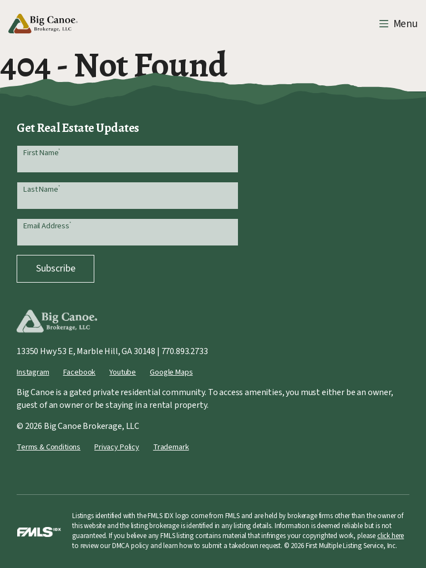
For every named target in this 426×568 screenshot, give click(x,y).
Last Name (41, 189)
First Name (41, 152)
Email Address (47, 226)
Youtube (122, 372)
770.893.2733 (184, 351)
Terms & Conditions (48, 447)
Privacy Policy (116, 447)
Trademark (171, 447)
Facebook (79, 372)
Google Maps (171, 372)
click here (390, 536)
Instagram (33, 372)
